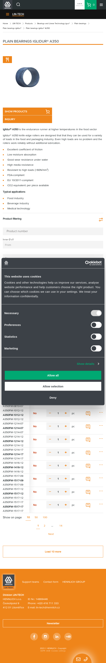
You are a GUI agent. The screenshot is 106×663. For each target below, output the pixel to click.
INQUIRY (10, 119)
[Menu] (101, 4)
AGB (48, 651)
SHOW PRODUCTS (27, 111)
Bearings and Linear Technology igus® (53, 23)
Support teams (30, 581)
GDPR (42, 651)
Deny (53, 397)
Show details (85, 363)
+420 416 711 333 (47, 603)
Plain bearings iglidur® (12, 28)
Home (5, 23)
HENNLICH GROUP (73, 581)
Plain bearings (80, 23)
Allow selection (53, 386)
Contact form (50, 581)
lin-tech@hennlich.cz (48, 607)
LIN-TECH (18, 14)
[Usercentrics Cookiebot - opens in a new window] (85, 263)
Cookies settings (58, 651)
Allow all (53, 375)
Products (29, 23)
